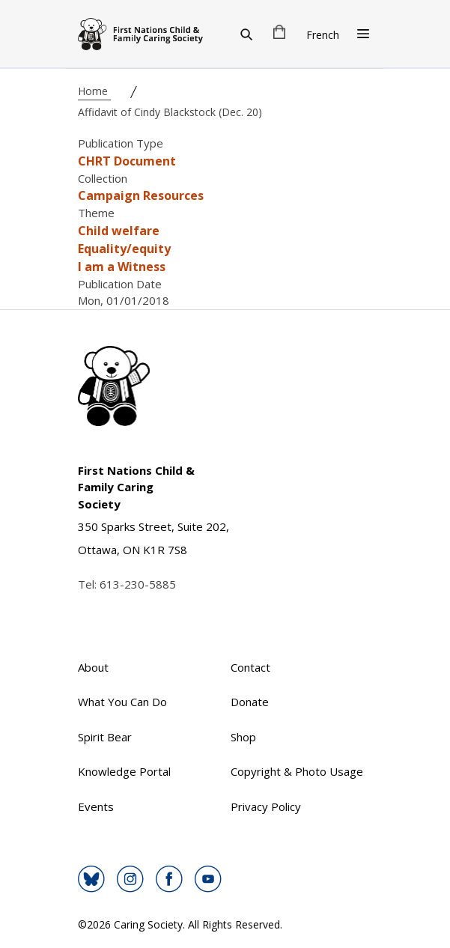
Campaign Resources (141, 195)
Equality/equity (124, 248)
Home (94, 91)
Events (96, 806)
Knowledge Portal (124, 771)
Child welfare (118, 230)
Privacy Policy (266, 806)
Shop (243, 736)
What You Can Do (122, 701)
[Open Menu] (363, 34)
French (322, 35)
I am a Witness (121, 266)
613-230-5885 (138, 584)
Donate (250, 701)
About (93, 667)
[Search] (246, 34)
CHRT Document (127, 161)
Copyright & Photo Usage (297, 771)
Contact (250, 667)
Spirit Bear (105, 736)
